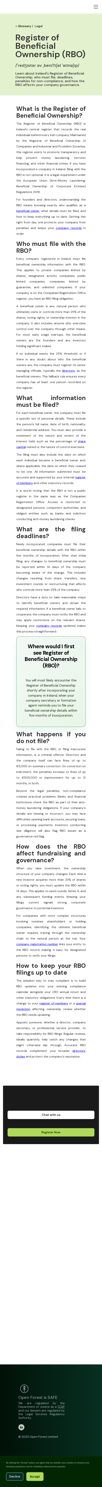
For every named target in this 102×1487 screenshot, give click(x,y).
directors (68, 371)
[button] (95, 6)
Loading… (54, 1263)
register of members (53, 1003)
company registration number (37, 944)
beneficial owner (27, 211)
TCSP (61, 1411)
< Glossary (23, 26)
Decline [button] (14, 1476)
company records (69, 228)
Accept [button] (35, 1476)
